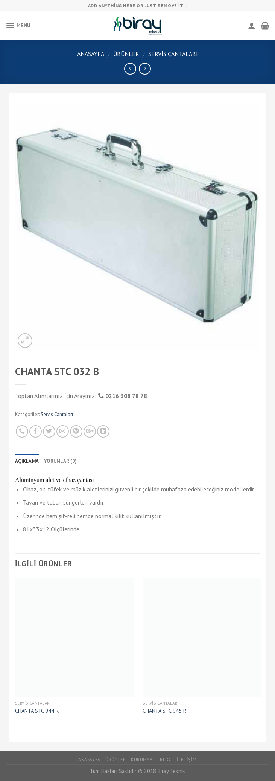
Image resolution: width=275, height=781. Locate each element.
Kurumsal (143, 759)
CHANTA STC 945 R (164, 711)
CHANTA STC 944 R (37, 711)
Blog (166, 759)
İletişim (187, 759)
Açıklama (27, 461)
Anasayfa (90, 54)
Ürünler (126, 54)
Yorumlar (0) (60, 461)
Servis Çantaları (173, 54)
